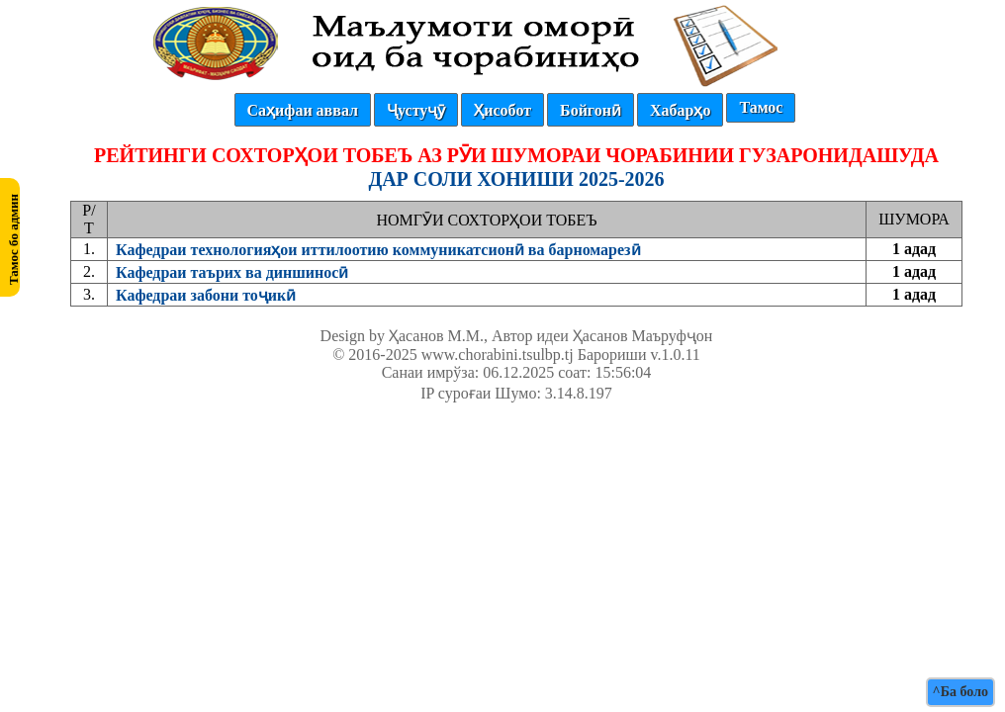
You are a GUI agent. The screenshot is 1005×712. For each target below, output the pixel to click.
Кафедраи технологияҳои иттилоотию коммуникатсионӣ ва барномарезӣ (378, 249)
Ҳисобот (502, 110)
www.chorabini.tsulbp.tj (497, 354)
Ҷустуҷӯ (416, 110)
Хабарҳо (680, 110)
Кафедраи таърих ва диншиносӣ (232, 272)
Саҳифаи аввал (302, 110)
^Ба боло (960, 691)
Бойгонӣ (590, 110)
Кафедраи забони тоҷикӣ (206, 295)
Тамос (760, 107)
